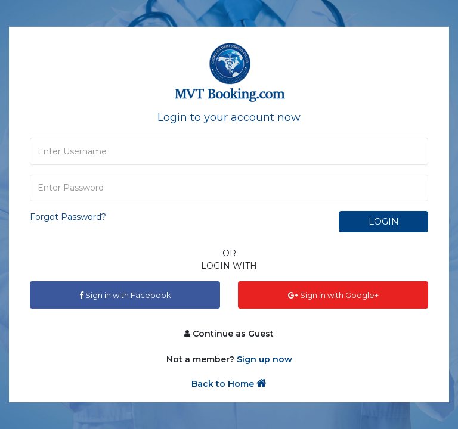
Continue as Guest (229, 333)
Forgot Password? (68, 217)
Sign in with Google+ (333, 295)
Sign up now (264, 359)
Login (384, 221)
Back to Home (229, 383)
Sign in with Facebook (125, 295)
